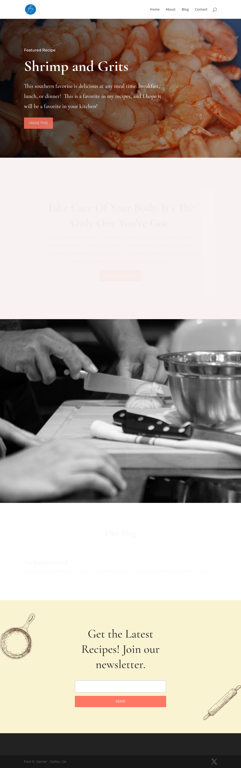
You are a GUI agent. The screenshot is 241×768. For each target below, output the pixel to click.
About (171, 10)
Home (155, 10)
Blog (185, 10)
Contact (201, 10)
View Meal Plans (120, 276)
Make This (39, 123)
